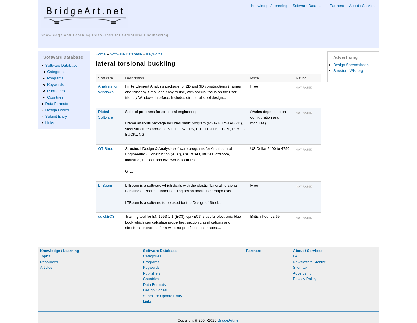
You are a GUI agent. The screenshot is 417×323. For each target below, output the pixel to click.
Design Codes (57, 110)
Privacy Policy (305, 279)
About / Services (362, 5)
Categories (56, 72)
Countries (55, 97)
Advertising (302, 273)
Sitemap (300, 267)
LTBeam (105, 185)
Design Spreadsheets (351, 65)
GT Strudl (106, 148)
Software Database (308, 5)
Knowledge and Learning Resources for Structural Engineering (105, 35)
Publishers (56, 91)
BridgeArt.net (228, 320)
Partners (337, 5)
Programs (55, 78)
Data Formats (56, 103)
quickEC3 (106, 216)
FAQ (297, 256)
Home (101, 54)
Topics (45, 256)
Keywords (55, 84)
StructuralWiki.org (348, 70)
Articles (46, 267)
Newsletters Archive (309, 262)
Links (49, 123)
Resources (49, 262)
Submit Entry (56, 116)
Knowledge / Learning (269, 5)
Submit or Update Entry (162, 296)
